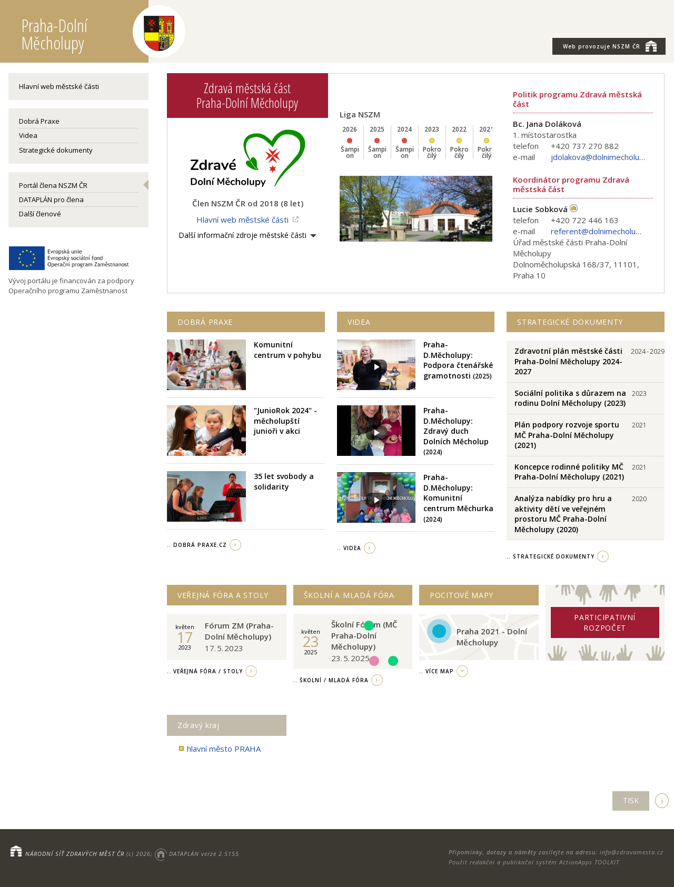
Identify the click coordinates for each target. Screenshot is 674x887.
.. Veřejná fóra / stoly (205, 671)
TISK (631, 800)
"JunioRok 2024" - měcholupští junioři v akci (285, 420)
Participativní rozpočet (605, 622)
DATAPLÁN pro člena (51, 199)
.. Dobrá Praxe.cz (197, 545)
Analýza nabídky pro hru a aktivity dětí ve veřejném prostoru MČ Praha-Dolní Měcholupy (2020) (563, 513)
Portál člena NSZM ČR (53, 185)
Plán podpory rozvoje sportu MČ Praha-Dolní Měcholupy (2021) (566, 435)
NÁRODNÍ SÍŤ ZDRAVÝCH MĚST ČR (74, 854)
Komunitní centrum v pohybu (287, 350)
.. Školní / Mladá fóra (331, 680)
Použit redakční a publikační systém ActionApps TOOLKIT (534, 862)
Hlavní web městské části (59, 86)
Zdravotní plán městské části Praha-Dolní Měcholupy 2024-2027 (568, 361)
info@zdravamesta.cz (631, 852)
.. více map (436, 671)
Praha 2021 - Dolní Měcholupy (492, 636)
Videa (28, 135)
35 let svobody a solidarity (284, 481)
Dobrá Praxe (39, 121)
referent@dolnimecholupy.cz (598, 231)
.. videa (349, 548)
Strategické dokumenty (56, 150)
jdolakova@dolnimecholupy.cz (598, 157)
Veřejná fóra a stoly (223, 595)
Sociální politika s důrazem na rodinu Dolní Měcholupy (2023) (570, 398)
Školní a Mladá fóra (349, 595)
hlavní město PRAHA (219, 748)
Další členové (40, 213)
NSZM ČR (610, 46)
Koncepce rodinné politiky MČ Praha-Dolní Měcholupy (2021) (569, 472)
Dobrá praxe (205, 322)
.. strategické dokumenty (550, 556)
